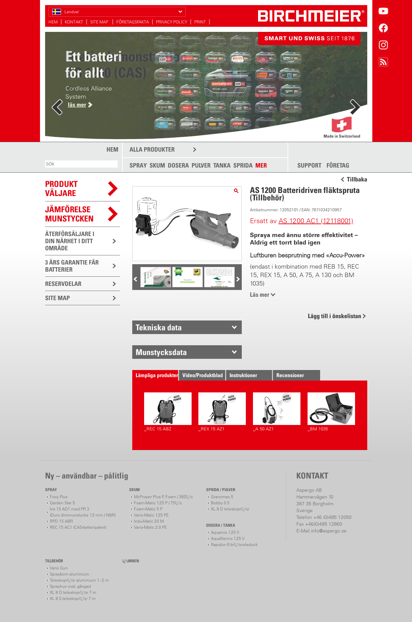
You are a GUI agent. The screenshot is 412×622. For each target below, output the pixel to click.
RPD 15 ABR (61, 521)
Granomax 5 (222, 496)
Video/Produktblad (202, 375)
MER (261, 165)
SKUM (157, 165)
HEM (53, 21)
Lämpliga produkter (157, 375)
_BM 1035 (331, 411)
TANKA (222, 165)
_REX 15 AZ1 (222, 411)
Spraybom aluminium (69, 574)
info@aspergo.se (329, 531)
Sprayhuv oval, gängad (70, 586)
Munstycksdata (161, 352)
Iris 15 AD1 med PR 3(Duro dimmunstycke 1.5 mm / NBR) (83, 512)
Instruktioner (243, 375)
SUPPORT (309, 165)
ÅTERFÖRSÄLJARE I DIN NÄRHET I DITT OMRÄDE (69, 241)
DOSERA (178, 165)
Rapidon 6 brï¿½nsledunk (234, 544)
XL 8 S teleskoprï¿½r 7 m (73, 598)
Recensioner (290, 375)
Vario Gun (59, 567)
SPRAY (138, 165)
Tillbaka (357, 179)
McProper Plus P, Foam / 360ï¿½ (163, 496)
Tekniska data (159, 327)
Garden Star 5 (62, 502)
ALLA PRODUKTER (152, 149)
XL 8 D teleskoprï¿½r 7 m (73, 592)
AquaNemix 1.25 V (227, 538)
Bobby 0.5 (220, 502)
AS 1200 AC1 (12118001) (316, 221)
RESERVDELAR (63, 283)
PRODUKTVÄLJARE (61, 188)
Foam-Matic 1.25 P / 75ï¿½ (158, 502)
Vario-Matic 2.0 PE (150, 527)
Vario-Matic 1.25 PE (151, 515)
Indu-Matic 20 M (149, 521)
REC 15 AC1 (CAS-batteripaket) (78, 527)
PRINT (200, 21)
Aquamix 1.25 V (225, 532)
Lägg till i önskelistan (334, 315)
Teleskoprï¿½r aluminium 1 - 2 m (79, 580)
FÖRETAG (338, 165)
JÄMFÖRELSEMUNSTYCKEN (69, 214)
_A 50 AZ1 (276, 411)
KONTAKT (74, 21)
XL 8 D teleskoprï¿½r (230, 508)
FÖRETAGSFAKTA (132, 21)
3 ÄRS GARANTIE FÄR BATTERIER (72, 266)
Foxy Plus (58, 496)
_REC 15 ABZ (168, 411)
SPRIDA (243, 165)
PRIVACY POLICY (171, 21)
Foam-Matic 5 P (148, 508)
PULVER (201, 165)
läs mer (77, 104)
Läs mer (259, 294)
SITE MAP (99, 21)
